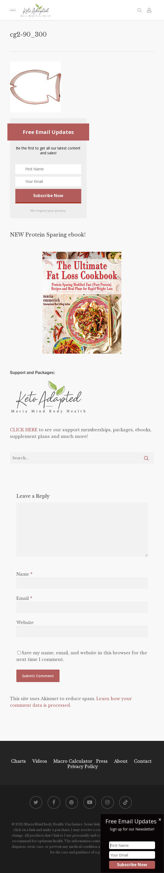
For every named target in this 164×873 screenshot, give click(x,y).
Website (25, 622)
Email (24, 598)
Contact (142, 761)
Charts (18, 761)
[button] (13, 10)
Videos (39, 761)
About (120, 761)
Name (24, 574)
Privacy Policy (82, 766)
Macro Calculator (72, 761)
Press (102, 761)
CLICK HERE (24, 429)
